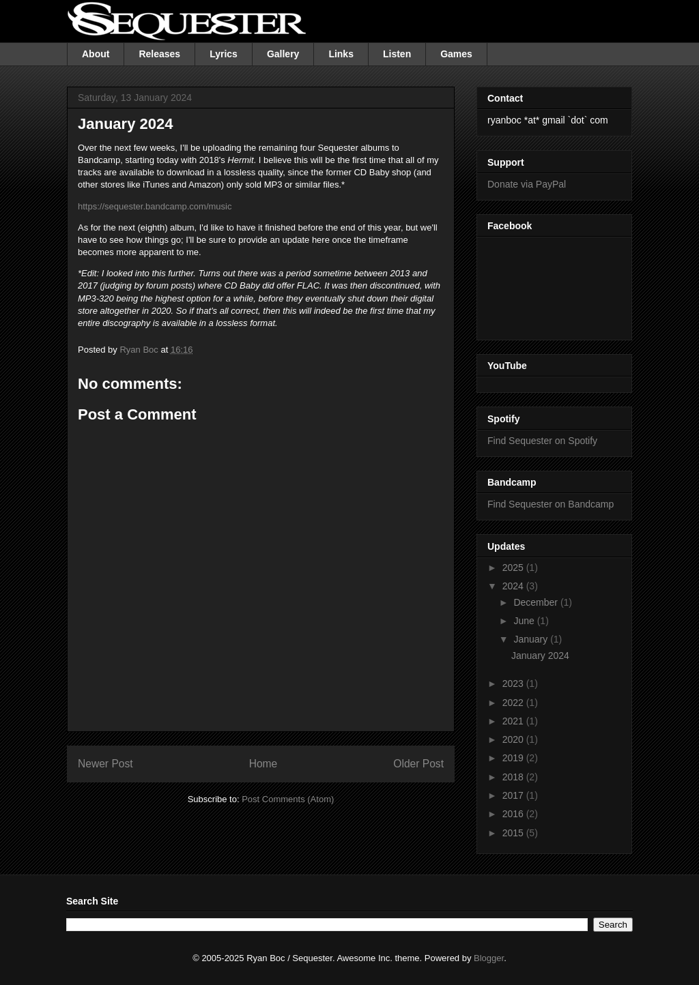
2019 (514, 757)
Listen (397, 53)
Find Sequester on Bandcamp (550, 504)
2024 (514, 585)
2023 (514, 683)
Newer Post (105, 763)
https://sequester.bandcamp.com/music (154, 206)
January (531, 639)
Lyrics (224, 53)
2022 (514, 702)
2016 (514, 813)
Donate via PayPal (526, 184)
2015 (514, 832)
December (536, 602)
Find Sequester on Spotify (542, 440)
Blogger (489, 958)
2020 (514, 739)
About (95, 53)
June (525, 620)
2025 (514, 567)
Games (456, 53)
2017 (514, 795)
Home (263, 763)
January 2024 (540, 655)
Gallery (283, 53)
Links (341, 53)
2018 (514, 776)
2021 (514, 721)
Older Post (418, 763)
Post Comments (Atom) (288, 799)
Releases (159, 53)
